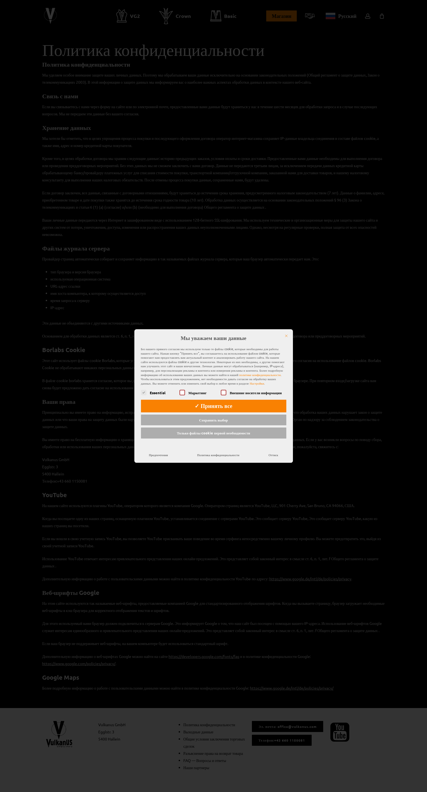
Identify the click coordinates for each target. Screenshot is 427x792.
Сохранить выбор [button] (213, 412)
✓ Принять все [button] (213, 398)
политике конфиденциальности (260, 366)
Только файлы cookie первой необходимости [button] (213, 425)
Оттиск (273, 447)
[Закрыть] (286, 328)
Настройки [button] (257, 375)
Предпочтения (158, 447)
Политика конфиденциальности (218, 447)
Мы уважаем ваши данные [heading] (213, 330)
